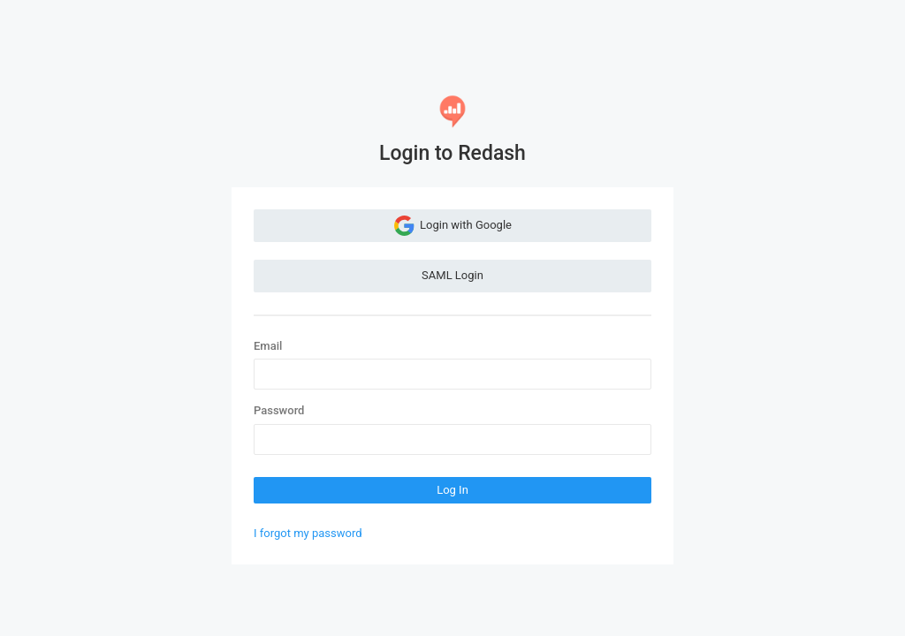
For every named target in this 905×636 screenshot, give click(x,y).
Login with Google (452, 226)
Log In (452, 489)
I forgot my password (308, 533)
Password (279, 410)
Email (268, 345)
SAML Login (452, 275)
